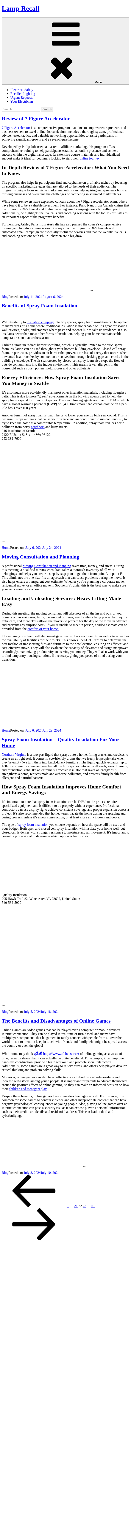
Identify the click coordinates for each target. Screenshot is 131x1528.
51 (93, 1206)
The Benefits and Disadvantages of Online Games (56, 1021)
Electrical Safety (21, 90)
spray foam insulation (33, 824)
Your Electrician (21, 101)
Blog (5, 297)
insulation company (40, 322)
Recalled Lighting (22, 93)
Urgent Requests (21, 97)
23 (84, 1206)
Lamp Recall (20, 8)
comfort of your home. (43, 629)
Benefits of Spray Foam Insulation (39, 305)
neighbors (38, 427)
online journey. (90, 158)
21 (76, 1206)
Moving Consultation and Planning (40, 557)
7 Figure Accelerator (16, 128)
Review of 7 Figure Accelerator (36, 118)
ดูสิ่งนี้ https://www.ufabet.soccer (56, 1054)
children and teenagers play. (28, 1089)
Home (6, 547)
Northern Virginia (14, 754)
